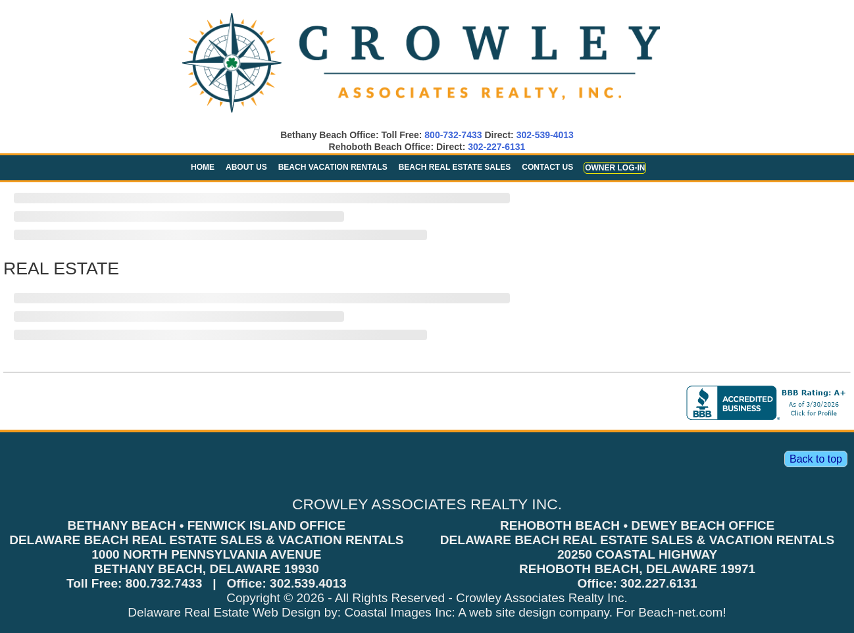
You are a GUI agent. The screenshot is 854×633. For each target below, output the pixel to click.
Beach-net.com (680, 612)
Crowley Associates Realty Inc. (542, 598)
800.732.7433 (164, 583)
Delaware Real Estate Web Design (224, 612)
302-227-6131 (496, 146)
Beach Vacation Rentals (333, 167)
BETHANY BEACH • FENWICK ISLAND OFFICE (207, 525)
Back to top (816, 459)
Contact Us (547, 167)
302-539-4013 (545, 135)
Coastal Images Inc (397, 612)
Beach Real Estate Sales (455, 167)
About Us (246, 167)
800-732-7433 (453, 135)
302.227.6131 (658, 583)
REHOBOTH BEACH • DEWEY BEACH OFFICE (637, 525)
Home (202, 167)
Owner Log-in (615, 167)
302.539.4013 (308, 583)
